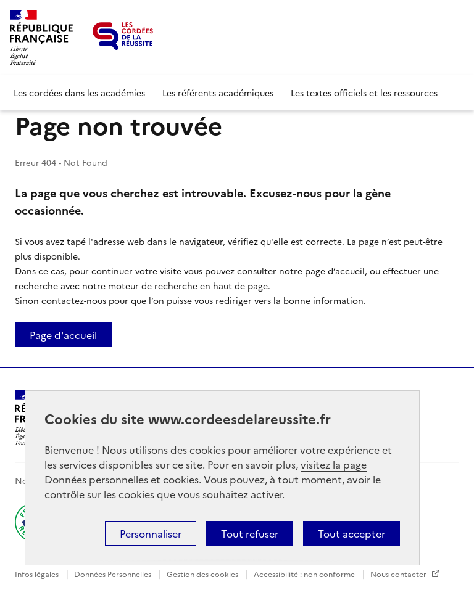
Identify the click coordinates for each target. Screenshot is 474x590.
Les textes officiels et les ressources (364, 92)
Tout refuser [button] (249, 533)
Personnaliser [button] (150, 533)
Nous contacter (399, 573)
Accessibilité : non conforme (305, 573)
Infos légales (37, 573)
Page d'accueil (63, 335)
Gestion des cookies (203, 573)
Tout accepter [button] (351, 533)
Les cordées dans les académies (79, 92)
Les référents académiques (217, 92)
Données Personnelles (113, 573)
